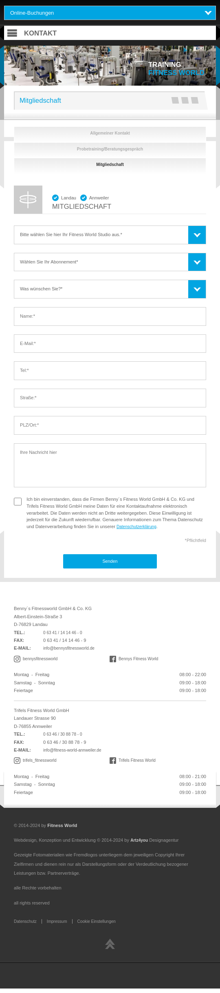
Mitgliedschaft (110, 166)
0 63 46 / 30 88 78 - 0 (64, 737)
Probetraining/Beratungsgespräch (109, 149)
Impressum (60, 925)
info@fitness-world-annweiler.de (75, 753)
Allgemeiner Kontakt (110, 133)
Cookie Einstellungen (103, 925)
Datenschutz (26, 925)
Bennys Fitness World (141, 661)
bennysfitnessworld (42, 661)
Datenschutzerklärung (139, 528)
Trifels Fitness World (139, 764)
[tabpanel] (110, 66)
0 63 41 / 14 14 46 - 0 (64, 635)
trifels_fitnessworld (41, 764)
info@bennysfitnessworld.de (71, 650)
